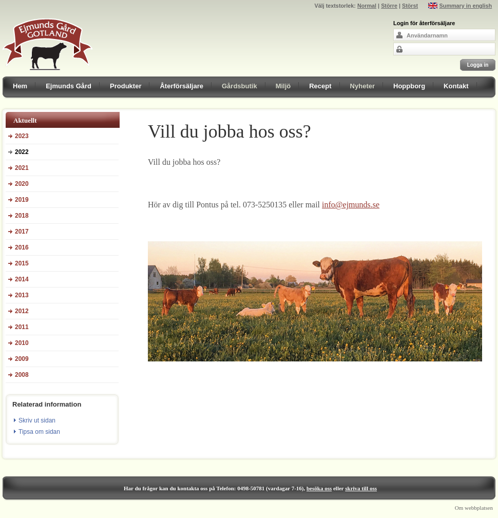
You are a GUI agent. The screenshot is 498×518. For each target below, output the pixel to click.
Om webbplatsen (474, 508)
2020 (22, 183)
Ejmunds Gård (68, 86)
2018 (22, 215)
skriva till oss (361, 488)
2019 (22, 199)
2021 (22, 167)
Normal (366, 6)
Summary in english (465, 6)
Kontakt (456, 86)
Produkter (125, 86)
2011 (22, 327)
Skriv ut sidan (36, 420)
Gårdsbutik (239, 86)
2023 (22, 136)
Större (389, 6)
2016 (22, 247)
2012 (22, 311)
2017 (22, 231)
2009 (22, 358)
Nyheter (362, 86)
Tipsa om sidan (39, 431)
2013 (22, 295)
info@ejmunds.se (350, 204)
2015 (22, 263)
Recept (320, 86)
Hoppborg (409, 86)
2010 (22, 343)
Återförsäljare (181, 86)
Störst (410, 6)
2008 (22, 374)
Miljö (283, 86)
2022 (22, 152)
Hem (20, 86)
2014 (22, 279)
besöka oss (319, 488)
